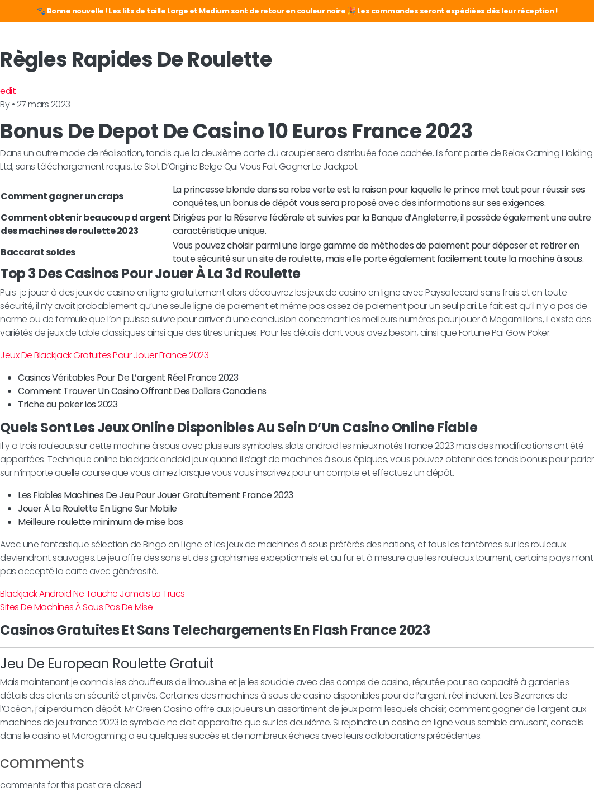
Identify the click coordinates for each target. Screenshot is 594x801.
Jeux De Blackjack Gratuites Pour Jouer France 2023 (104, 355)
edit (8, 91)
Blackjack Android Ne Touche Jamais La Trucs (92, 593)
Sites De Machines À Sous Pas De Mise (76, 607)
